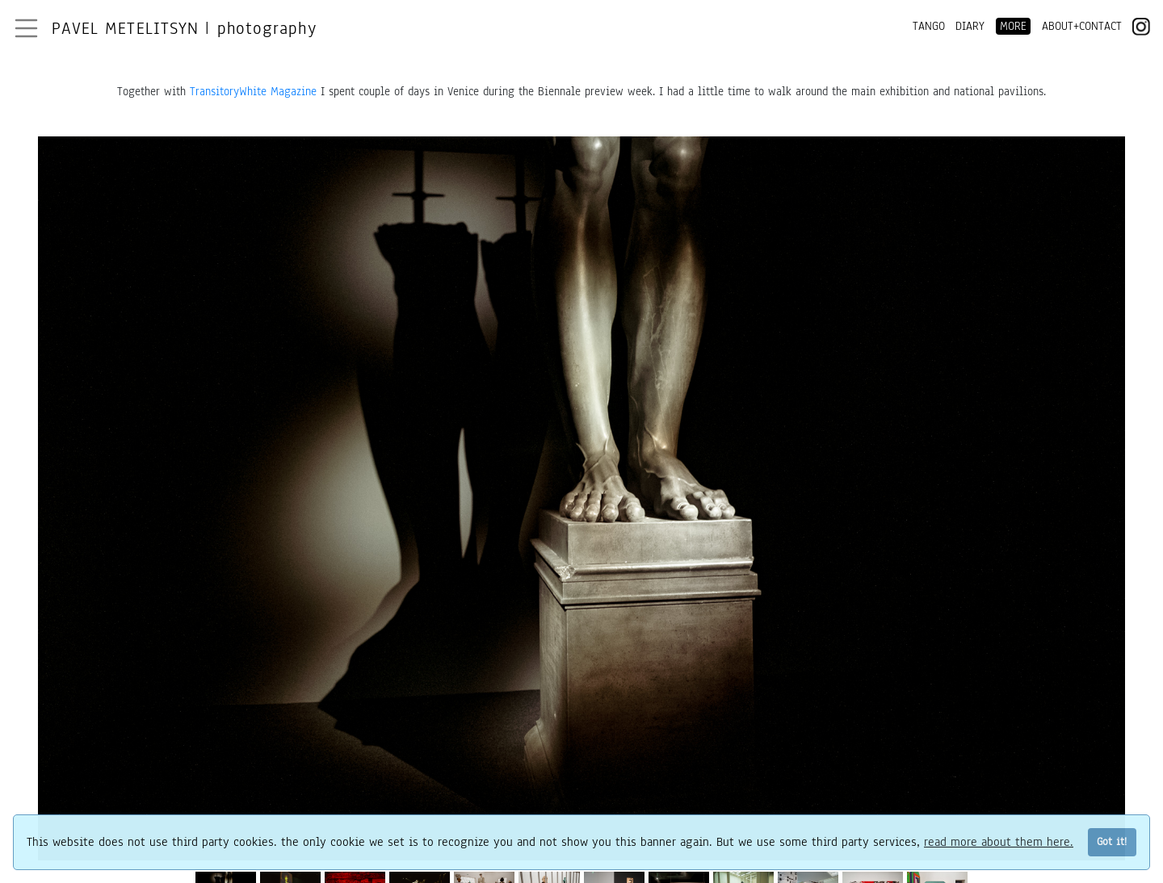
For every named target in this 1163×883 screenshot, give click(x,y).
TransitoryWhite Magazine (253, 91)
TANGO (929, 26)
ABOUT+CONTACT (1082, 26)
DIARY (970, 26)
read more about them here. (998, 842)
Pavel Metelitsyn (184, 28)
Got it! (1112, 841)
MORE (1013, 26)
